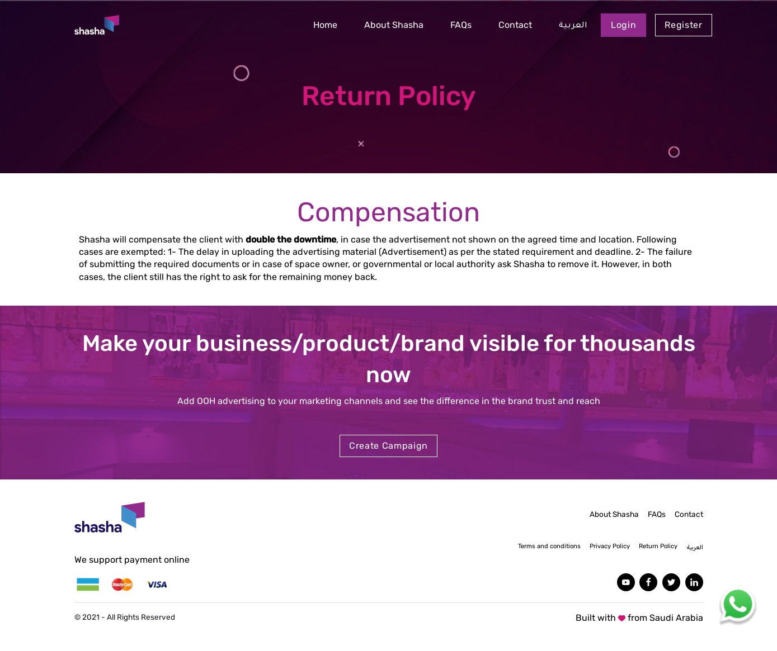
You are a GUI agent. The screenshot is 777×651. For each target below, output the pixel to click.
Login (623, 25)
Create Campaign (388, 445)
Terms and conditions (549, 546)
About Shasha (393, 25)
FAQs (461, 25)
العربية (573, 26)
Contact (515, 25)
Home (325, 25)
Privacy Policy (610, 546)
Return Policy (658, 546)
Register (683, 25)
